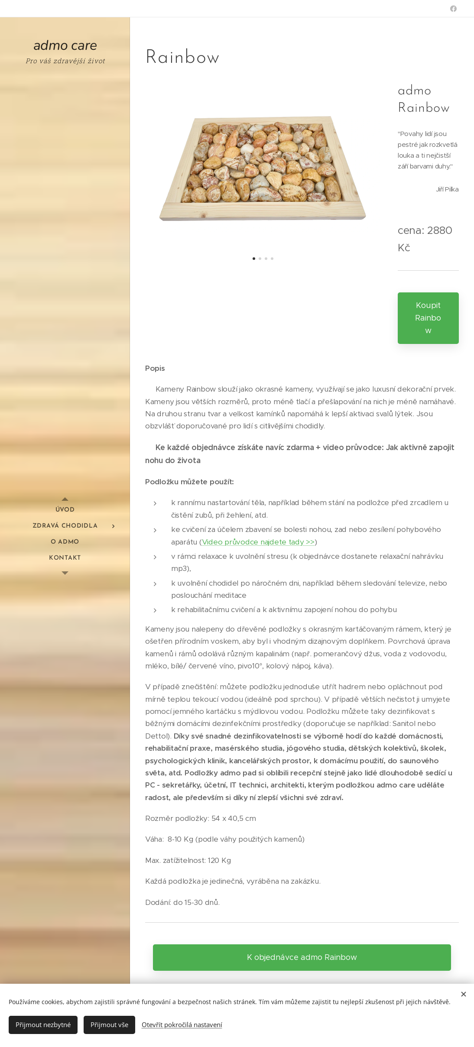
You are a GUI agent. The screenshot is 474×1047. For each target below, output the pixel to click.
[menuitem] (65, 510)
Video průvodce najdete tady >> (258, 542)
